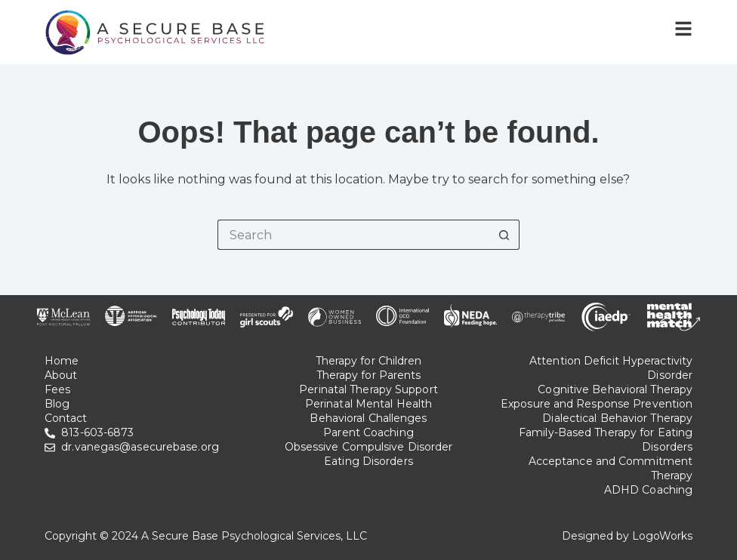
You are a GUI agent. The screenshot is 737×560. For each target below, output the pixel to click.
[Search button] (504, 235)
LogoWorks (662, 536)
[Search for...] (353, 235)
